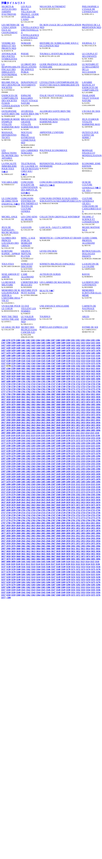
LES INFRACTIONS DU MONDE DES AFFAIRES (10, 154)
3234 (88, 577)
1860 (18, 402)
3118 (8, 564)
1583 (33, 366)
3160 (18, 569)
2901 (23, 536)
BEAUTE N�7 (47, 290)
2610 (68, 497)
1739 (13, 386)
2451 (73, 476)
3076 (98, 556)
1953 (83, 412)
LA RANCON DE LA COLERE (90, 265)
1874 (88, 402)
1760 (18, 389)
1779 (13, 391)
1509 (63, 355)
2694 (88, 507)
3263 (33, 582)
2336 (98, 461)
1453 (83, 348)
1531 (73, 358)
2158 (8, 440)
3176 (98, 569)
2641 (23, 502)
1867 (53, 402)
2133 (83, 435)
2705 (43, 510)
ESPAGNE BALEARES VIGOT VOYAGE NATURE (29, 99)
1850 (68, 399)
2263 (33, 453)
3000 (18, 548)
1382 (28, 340)
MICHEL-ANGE (9, 217)
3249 (63, 579)
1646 (48, 373)
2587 (53, 494)
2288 (58, 456)
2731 (73, 512)
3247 (53, 579)
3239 (13, 579)
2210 (68, 445)
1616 (98, 368)
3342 (28, 592)
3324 (38, 590)
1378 (8, 340)
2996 (98, 546)
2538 (8, 489)
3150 (68, 566)
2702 (28, 510)
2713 (83, 510)
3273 (83, 582)
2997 (3, 548)
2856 (98, 528)
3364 (38, 595)
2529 (63, 487)
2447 (53, 476)
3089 (63, 559)
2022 (28, 422)
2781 (23, 520)
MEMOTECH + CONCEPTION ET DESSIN (60, 238)
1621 (23, 371)
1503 (33, 355)
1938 (8, 412)
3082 (28, 559)
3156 (98, 566)
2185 (43, 443)
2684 (38, 507)
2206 (48, 445)
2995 (93, 546)
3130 (68, 564)
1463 (33, 350)
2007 (53, 420)
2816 (98, 523)
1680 (18, 379)
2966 (48, 543)
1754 (88, 386)
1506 (48, 355)
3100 (18, 561)
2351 (73, 463)
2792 (78, 520)
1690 (68, 379)
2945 (43, 541)
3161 (23, 569)
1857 (3, 402)
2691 (73, 507)
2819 (13, 525)
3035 (93, 551)
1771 (73, 389)
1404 (38, 342)
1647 (53, 373)
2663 (33, 505)
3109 (63, 561)
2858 (8, 530)
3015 (93, 548)
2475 (93, 479)
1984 (38, 417)
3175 (93, 569)
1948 (58, 412)
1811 (73, 394)
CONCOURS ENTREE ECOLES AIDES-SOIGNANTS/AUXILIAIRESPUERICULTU (61, 199)
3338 (8, 592)
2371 (73, 466)
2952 (78, 541)
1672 (78, 376)
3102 (28, 561)
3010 (68, 548)
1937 (3, 412)
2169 (63, 440)
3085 (43, 559)
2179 (13, 443)
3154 (88, 566)
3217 (3, 577)
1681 (23, 379)
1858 (8, 402)
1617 (3, 371)
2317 (3, 461)
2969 (63, 543)
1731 (73, 384)
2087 (53, 430)
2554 (88, 489)
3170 (68, 569)
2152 (78, 438)
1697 (3, 381)
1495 (93, 353)
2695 (93, 507)
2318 (8, 461)
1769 (63, 389)
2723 (33, 512)
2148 (58, 438)
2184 (38, 443)
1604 (38, 368)
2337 (3, 463)
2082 (28, 430)
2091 (73, 430)
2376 (98, 466)
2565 (43, 492)
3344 (38, 592)
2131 (73, 435)
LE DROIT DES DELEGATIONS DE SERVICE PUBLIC (28, 68)
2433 (83, 474)
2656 (98, 502)
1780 (18, 391)
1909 (63, 407)
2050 (68, 425)
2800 (18, 523)
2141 (23, 438)
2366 (48, 466)
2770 (68, 518)
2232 (78, 448)
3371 (73, 595)
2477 (3, 481)
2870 (68, 530)
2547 (53, 489)
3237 (3, 579)
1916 (98, 407)
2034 (88, 422)
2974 (88, 543)
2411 (73, 471)
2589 (63, 494)
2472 (78, 479)
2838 (8, 528)
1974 (88, 415)
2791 (73, 520)
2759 (13, 518)
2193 (83, 443)
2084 (38, 430)
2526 (48, 487)
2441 (23, 476)
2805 (43, 523)
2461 (23, 479)
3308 (58, 587)
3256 (98, 579)
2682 (28, 507)
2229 (63, 448)
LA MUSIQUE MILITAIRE (8, 283)
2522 (28, 487)
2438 (8, 476)
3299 (13, 587)
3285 (43, 584)
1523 (33, 358)
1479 (13, 353)
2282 (28, 456)
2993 (83, 546)
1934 (88, 409)
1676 (98, 376)
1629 (63, 371)
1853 (83, 399)
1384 (38, 340)
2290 (68, 456)
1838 (8, 399)
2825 (43, 525)
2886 (48, 533)
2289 (63, 456)
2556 (98, 489)
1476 (98, 350)
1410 (68, 342)
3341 (23, 592)
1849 (63, 399)
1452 (78, 348)
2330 (68, 461)
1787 (53, 391)
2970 (68, 543)
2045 (43, 425)
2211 (73, 445)
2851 (73, 528)
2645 (43, 502)
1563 (33, 363)
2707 (53, 510)
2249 (63, 451)
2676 (98, 505)
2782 (28, 520)
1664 (38, 376)
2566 (48, 492)
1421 (23, 345)
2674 (88, 505)
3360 (18, 595)
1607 (53, 368)
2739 (13, 515)
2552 (78, 489)
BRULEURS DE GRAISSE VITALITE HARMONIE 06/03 (30, 123)
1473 (83, 350)
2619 (13, 499)
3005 (43, 548)
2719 (13, 512)
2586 (48, 494)
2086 (48, 430)
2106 (48, 433)
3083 (33, 559)
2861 (23, 530)
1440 (18, 348)
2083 (33, 430)
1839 (13, 399)
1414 (88, 342)
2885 (43, 533)
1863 (33, 402)
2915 (93, 536)
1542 (28, 361)
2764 (38, 518)
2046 (48, 425)
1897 (3, 407)
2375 (93, 466)
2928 (58, 538)
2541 (23, 489)
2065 (43, 427)
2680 (18, 507)
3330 (68, 590)
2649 (63, 502)
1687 (53, 379)
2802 (28, 523)
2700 (18, 510)
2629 (63, 499)
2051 (73, 425)
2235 (93, 448)
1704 (38, 381)
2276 (98, 453)
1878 (8, 404)
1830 (68, 397)
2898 (8, 536)
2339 (13, 463)
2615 (93, 497)
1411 (73, 342)
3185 (43, 572)
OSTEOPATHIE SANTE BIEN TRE (11, 112)
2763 (33, 518)
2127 (53, 435)
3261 (23, 582)
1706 (48, 381)
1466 (48, 350)
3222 (28, 577)
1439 (13, 348)
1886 (48, 404)
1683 (33, 379)
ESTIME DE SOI (90, 327)
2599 (13, 497)
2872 (78, 530)
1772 (78, 389)
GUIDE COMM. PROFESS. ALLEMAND (89, 240)
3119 (13, 564)
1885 (43, 404)
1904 (38, 407)
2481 (23, 481)
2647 (53, 502)
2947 (53, 541)
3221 (23, 577)
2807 (53, 523)
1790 (68, 391)
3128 (58, 564)
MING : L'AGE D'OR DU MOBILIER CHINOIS (28, 242)
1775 (93, 389)
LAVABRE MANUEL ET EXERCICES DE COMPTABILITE (90, 86)
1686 (48, 379)
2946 (48, 541)
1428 (58, 345)
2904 (38, 536)
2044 (38, 425)
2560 (18, 492)
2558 (8, 492)
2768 (58, 518)
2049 (63, 425)
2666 (48, 505)
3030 (68, 551)
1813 (83, 394)
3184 (38, 572)
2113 (82, 433)
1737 (3, 386)
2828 (58, 525)
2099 (13, 433)
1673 (83, 376)
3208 (58, 574)
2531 (73, 487)
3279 (13, 584)
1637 (3, 373)
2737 (3, 515)
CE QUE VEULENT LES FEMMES (28, 308)
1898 (8, 407)
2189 (63, 443)
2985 (43, 546)
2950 (68, 541)
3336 (98, 590)
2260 (18, 453)
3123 (33, 564)
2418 (8, 474)
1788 (58, 391)
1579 (13, 366)
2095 (93, 430)
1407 (53, 342)
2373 (83, 466)
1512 (78, 355)
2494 (88, 481)
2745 (43, 515)
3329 (63, 590)
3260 (18, 582)
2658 (8, 505)
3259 (13, 582)
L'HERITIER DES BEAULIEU (29, 283)
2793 (83, 520)
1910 (68, 407)
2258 (8, 453)
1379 (13, 340)
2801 (23, 523)
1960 (18, 415)
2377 (3, 469)
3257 (3, 582)
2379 (13, 469)
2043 (33, 425)
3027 (53, 551)
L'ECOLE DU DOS (91, 111)
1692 (78, 379)
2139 (13, 438)
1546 (48, 361)
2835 (93, 525)
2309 (63, 458)
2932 (78, 538)
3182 (28, 572)
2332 (78, 461)
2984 (38, 546)
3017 (3, 551)
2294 (88, 456)
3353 (83, 592)
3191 (73, 572)
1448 (58, 348)
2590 (68, 494)
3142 (28, 566)
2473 (83, 479)
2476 (98, 479)
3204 (38, 574)
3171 (73, 569)
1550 (68, 361)
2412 (78, 471)
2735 (93, 512)
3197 (3, 574)
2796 (98, 520)
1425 (43, 345)
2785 (43, 520)
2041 (23, 425)
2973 (83, 543)
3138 (8, 566)
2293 (83, 456)
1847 (53, 399)
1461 (23, 350)
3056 (98, 554)
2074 (88, 427)
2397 (3, 471)
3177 (3, 572)
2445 (43, 476)
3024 (38, 551)
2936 (98, 538)
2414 (88, 471)
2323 (33, 461)
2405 (43, 471)
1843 (33, 399)
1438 (8, 348)
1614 (88, 368)
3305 (43, 587)
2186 (48, 443)
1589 (63, 366)
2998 (8, 548)
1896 (98, 404)
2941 (23, 541)
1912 (78, 407)
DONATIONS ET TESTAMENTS (29, 83)
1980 (18, 417)
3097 (3, 561)
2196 (98, 443)
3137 (3, 566)
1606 (48, 368)
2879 (13, 533)
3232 (78, 577)
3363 (33, 595)
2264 (38, 453)
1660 (18, 376)
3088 (58, 559)
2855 (93, 528)
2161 (23, 440)
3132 (78, 564)
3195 (93, 572)
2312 (78, 458)
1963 (33, 415)
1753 (83, 386)
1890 (68, 404)
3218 (8, 577)
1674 (88, 376)
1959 (13, 415)
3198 (8, 574)
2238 (8, 451)
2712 (78, 510)
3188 (58, 572)
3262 (28, 582)
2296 (98, 456)
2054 (88, 425)
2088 (58, 430)
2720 (18, 512)
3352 (78, 592)
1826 (48, 397)
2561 (23, 492)
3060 (18, 556)
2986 (48, 546)
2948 (58, 541)
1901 (23, 407)
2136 (97, 435)
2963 (33, 543)
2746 (48, 515)
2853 (83, 528)
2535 (93, 487)
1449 (63, 348)
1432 (78, 345)
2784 (38, 520)
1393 (83, 340)
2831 (73, 525)
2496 (98, 481)
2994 (88, 546)
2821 (23, 525)
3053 (83, 554)
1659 (13, 376)
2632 (78, 499)
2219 (13, 448)
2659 (13, 505)
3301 (23, 587)
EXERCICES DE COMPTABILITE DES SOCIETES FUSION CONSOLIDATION (11, 100)
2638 (8, 502)
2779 (13, 520)
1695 (93, 379)
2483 (33, 481)
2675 (93, 505)
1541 (23, 361)
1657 (3, 376)
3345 (43, 592)
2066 (48, 427)
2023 (33, 422)
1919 (13, 409)
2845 (43, 528)
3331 (73, 590)
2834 (88, 525)
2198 (8, 445)
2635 (93, 499)
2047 (53, 425)
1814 (88, 394)
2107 (53, 433)
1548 (58, 361)
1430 (68, 345)
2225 (43, 448)
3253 (83, 579)
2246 (48, 451)
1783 (33, 391)
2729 (63, 512)
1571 (73, 363)
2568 (58, 492)
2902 (28, 536)
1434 (88, 345)
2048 (58, 425)
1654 (88, 373)
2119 (13, 435)
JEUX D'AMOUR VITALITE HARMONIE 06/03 (91, 122)
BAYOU (86, 274)
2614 (88, 497)
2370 (68, 466)
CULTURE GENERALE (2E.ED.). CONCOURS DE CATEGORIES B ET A (91, 204)
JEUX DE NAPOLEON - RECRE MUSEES (10, 230)
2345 (43, 463)
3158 (8, 569)
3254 (88, 579)
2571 (73, 492)
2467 (53, 479)
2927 (53, 538)
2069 (63, 427)
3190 (68, 572)
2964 (38, 543)
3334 (88, 590)
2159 (13, 440)
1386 (48, 340)
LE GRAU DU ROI (11, 327)
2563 (33, 492)
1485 (43, 353)
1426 (48, 345)
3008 (58, 548)
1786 (48, 391)
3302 (28, 587)
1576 (98, 363)
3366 (48, 595)
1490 (68, 353)
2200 (18, 445)
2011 (73, 420)
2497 (3, 484)
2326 (48, 461)
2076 (98, 427)
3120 (18, 564)
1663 (33, 376)
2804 (38, 523)
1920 (18, 409)
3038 (8, 554)
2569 (63, 492)
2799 (13, 523)
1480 (18, 353)
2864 (38, 530)
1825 (43, 397)
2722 (28, 512)
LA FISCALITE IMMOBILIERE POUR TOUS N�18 (9, 167)
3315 (93, 587)
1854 (88, 399)
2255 (93, 451)
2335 (93, 461)
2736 (98, 512)
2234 (88, 448)
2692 (78, 507)
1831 (73, 397)
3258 (8, 582)
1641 (23, 373)
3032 (78, 551)
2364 (38, 466)
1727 (53, 384)
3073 (83, 556)
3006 (48, 548)
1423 (33, 345)
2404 (38, 471)
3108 (58, 561)
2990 (68, 546)
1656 (98, 373)
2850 (68, 528)
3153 (83, 566)
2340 (18, 463)
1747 (53, 386)
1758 (8, 389)
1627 (53, 371)
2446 (48, 476)
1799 (13, 394)
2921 (23, 538)
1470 (68, 350)
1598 (8, 368)
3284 (38, 584)
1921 (23, 409)
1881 (23, 404)
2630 (68, 499)
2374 (88, 466)
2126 (48, 435)
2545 (43, 489)
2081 (23, 430)
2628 (58, 499)
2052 (78, 425)
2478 (8, 481)
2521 (23, 487)
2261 (23, 453)
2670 (68, 505)
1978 (8, 417)
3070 (68, 556)
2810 (68, 523)
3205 (43, 574)
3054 (88, 554)
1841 (23, 399)
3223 (33, 577)
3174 (88, 569)
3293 (83, 584)
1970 (68, 415)
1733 (83, 384)
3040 (18, 554)
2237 (3, 451)
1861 (23, 402)
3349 (63, 592)
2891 (73, 533)
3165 (43, 569)
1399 (13, 342)
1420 (18, 345)
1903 (33, 407)
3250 (68, 579)
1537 (3, 361)
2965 (43, 543)
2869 (63, 530)
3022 (28, 551)
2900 (18, 536)
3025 (43, 551)
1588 (58, 366)
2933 (83, 538)
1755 (93, 386)
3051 (73, 554)
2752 (78, 515)
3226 (48, 577)
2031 (73, 422)
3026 (48, 551)
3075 (93, 556)
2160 (18, 440)
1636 (98, 371)
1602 (28, 368)
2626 (48, 499)
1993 (83, 417)
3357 (3, 595)
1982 (28, 417)
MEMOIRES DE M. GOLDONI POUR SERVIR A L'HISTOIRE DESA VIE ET (11, 295)
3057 (3, 556)
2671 (73, 505)
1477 (3, 353)
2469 (63, 479)
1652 (78, 373)
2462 (28, 479)
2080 (18, 430)
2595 (93, 494)
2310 (68, 458)
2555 (93, 489)
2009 (63, 420)
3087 (53, 559)
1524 (38, 358)
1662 (28, 376)
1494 (88, 353)
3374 (88, 595)
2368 (58, 466)
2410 (68, 471)
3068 (58, 556)
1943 (33, 412)
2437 (3, 476)
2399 (13, 471)
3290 (68, 584)
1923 (33, 409)
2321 (23, 461)
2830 (68, 525)
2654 (88, 502)
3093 (83, 559)
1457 (3, 350)
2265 (43, 453)
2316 (98, 458)
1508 (58, 355)
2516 (98, 484)
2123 (33, 435)
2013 (83, 420)
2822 (28, 525)
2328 (58, 461)
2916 (98, 536)
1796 (98, 391)
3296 (98, 584)
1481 (23, 353)
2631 (73, 499)
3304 (38, 587)
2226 (48, 448)
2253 (83, 451)
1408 (58, 342)
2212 (78, 445)
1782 (28, 391)
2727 (53, 512)
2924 (38, 538)
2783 (33, 520)
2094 (88, 430)
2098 (8, 433)
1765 (43, 389)
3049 (63, 554)
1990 (68, 417)
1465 (43, 350)
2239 (13, 451)
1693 (83, 379)
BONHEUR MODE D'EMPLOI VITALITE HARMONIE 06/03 (11, 123)
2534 (88, 487)
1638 (8, 373)
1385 (43, 340)
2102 (28, 433)
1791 (73, 391)
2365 (43, 466)
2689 (63, 507)
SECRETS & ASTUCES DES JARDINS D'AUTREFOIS (9, 10)
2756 (98, 515)
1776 (98, 389)
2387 (53, 469)
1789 (63, 391)
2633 (83, 499)
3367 (53, 595)
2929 (63, 538)
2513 (83, 484)
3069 (63, 556)
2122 (28, 435)
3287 (53, 584)
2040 (18, 425)
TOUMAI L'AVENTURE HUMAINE (57, 53)
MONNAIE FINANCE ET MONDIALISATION (92, 153)
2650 (68, 502)
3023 (33, 551)
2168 (58, 440)
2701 (23, 510)
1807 (53, 394)
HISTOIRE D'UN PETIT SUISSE (29, 291)
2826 (48, 525)
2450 (68, 476)
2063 (33, 427)
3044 (38, 554)
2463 (33, 479)
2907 (53, 536)
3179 (13, 572)
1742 (28, 386)
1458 (8, 350)
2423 (33, 474)
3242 (28, 579)
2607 (53, 497)
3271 (73, 582)
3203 (33, 574)
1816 (98, 394)
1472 (78, 350)
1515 (93, 355)
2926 (48, 538)
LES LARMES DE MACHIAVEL (55, 282)
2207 (53, 445)
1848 (58, 399)
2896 (98, 533)
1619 (13, 371)
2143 (33, 438)
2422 (28, 474)
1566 (48, 363)
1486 (48, 353)
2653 (83, 502)
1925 (43, 409)
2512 (78, 484)
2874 (88, 530)
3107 (53, 561)
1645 (43, 373)
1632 (78, 371)
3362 (28, 595)
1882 (28, 404)
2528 (58, 487)
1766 (48, 389)
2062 (28, 427)
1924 (38, 409)
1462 (28, 350)
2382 (28, 469)
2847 (53, 528)
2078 (8, 430)
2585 (43, 494)
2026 (48, 422)
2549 (63, 489)
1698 (8, 381)
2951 (73, 541)
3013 (83, 548)
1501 (23, 355)
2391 (73, 469)
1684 (38, 379)
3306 (48, 587)
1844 (38, 399)
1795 (93, 391)
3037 (3, 554)
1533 (83, 358)
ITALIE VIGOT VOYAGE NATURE (57, 95)
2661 (23, 505)
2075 (93, 427)
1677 (3, 379)
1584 (38, 366)
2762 (28, 518)
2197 (3, 445)
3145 (43, 566)
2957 (3, 543)
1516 (98, 355)
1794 (88, 391)
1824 (38, 397)
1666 (48, 376)
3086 (48, 559)
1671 (73, 376)
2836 (98, 525)
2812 (78, 523)
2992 (78, 546)
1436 (98, 345)
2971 (73, 543)
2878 (8, 533)
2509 (63, 484)
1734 (88, 384)
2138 (8, 438)
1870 (68, 402)
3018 (8, 551)
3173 (83, 569)
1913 (83, 407)
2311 (73, 458)
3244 (38, 579)
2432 (78, 474)
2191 (73, 443)
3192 (78, 572)
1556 (98, 361)
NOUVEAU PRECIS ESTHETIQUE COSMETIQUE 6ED (28, 137)
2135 (92, 435)
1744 (38, 386)
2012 (78, 420)
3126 (48, 564)
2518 (8, 487)
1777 (3, 391)
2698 (8, 510)
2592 (78, 494)
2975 (93, 543)
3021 (23, 551)
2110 (68, 433)
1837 (3, 399)
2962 (28, 543)
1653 (83, 373)
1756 (98, 386)
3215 (93, 574)
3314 (88, 587)
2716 (98, 510)
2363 (33, 466)
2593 (83, 494)
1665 (43, 376)
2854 (88, 528)
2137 (3, 438)
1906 (48, 407)
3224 (38, 577)
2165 (43, 440)
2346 (48, 463)
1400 (18, 342)
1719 (13, 384)
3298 (8, 587)
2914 (88, 536)
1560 (18, 363)
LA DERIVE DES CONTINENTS (90, 283)
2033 (83, 422)
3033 (83, 551)
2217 (3, 448)
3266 (48, 582)
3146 (48, 566)
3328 (58, 590)
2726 (48, 512)
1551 (73, 361)
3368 (58, 595)
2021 (23, 422)
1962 (28, 415)
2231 (73, 448)
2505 (43, 484)
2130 (68, 435)
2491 (73, 481)
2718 (8, 512)
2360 (18, 466)
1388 (58, 340)
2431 (73, 474)
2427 (53, 474)
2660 (18, 505)
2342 (28, 463)
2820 (18, 525)
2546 (48, 489)
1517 (3, 358)
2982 (28, 546)
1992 (78, 417)
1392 (78, 340)
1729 (63, 384)
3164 (38, 569)
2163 (33, 440)
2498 (8, 484)
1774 (88, 389)
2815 (93, 523)
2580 (18, 494)
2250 (68, 451)
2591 (73, 494)
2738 (8, 515)
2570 (68, 492)
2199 (13, 445)
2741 (23, 515)
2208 (58, 445)
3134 (88, 564)
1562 (28, 363)
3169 (63, 569)
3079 (13, 559)
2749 (63, 515)
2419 (13, 474)
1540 (18, 361)
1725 (43, 384)
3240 (18, 579)
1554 (88, 361)
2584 (38, 494)
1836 (98, 397)
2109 (63, 433)
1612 (78, 368)
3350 (68, 592)
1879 (13, 404)
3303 (33, 587)
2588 (58, 494)
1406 (48, 342)
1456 (98, 348)
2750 (68, 515)
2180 (18, 443)
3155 (93, 566)
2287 (53, 456)
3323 (33, 590)
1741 (23, 386)
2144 (38, 438)
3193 (83, 572)
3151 (73, 566)
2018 (8, 422)
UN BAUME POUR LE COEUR (11, 307)
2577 (3, 494)
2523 (33, 487)
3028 (58, 551)
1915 (93, 407)
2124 (38, 435)
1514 (88, 355)
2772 (78, 518)
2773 (83, 518)
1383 (33, 340)
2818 (8, 525)
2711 (73, 510)
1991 (73, 417)
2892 (78, 533)
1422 (28, 345)
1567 (53, 363)
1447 (53, 348)
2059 (13, 427)
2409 (63, 471)
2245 (43, 451)
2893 (83, 533)
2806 (48, 523)
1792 (78, 391)
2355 (93, 463)
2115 (92, 433)
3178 (8, 572)
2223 (33, 448)
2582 (28, 494)
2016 (98, 420)
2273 (83, 453)
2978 (8, 546)
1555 (93, 361)
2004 (38, 420)
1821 (23, 397)
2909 (63, 536)
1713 (83, 381)
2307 (53, 458)
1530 (68, 358)
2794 (88, 520)
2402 (28, 471)
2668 (58, 505)
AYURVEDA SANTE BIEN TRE (30, 112)
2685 (43, 507)
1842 (28, 399)
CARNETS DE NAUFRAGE (89, 307)
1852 (78, 399)
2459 (13, 479)
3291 (73, 584)
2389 (63, 469)
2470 (68, 479)
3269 (63, 582)
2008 (58, 420)
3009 (63, 548)
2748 (58, 515)
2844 (38, 528)
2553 (83, 489)
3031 (73, 551)
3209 (63, 574)
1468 (58, 350)
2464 (38, 479)
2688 (58, 507)
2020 (18, 422)
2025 (43, 422)
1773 (83, 389)
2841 (23, 528)
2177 (3, 443)
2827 (53, 525)
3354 (88, 592)
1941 (23, 412)
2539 (13, 489)
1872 (78, 402)
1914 (88, 407)
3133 (83, 564)
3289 (63, 584)
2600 (18, 497)
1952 (78, 412)
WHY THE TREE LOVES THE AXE (10, 317)
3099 (13, 561)
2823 (33, 525)
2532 (78, 487)
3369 (63, 595)
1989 (63, 417)
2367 (53, 466)
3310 (68, 587)
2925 (43, 538)
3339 (13, 592)
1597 (3, 368)
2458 (8, 479)
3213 (83, 574)
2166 (48, 440)
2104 (38, 433)
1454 (88, 348)
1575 (93, 363)
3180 (18, 572)
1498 (8, 355)
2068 (58, 427)
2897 (3, 536)
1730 (68, 384)
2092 (78, 430)
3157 (3, 569)
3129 (63, 564)
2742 (28, 515)
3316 (98, 587)
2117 (3, 435)
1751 (73, 386)
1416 (98, 342)
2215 (93, 445)
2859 (13, 530)
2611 (73, 497)
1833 (83, 397)
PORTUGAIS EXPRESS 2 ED (54, 327)
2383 (33, 469)
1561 (23, 363)
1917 (3, 409)
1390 (68, 340)
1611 (73, 368)
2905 (43, 536)
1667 (53, 376)
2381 (23, 469)
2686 (48, 507)
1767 (53, 389)
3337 (3, 592)
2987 (53, 546)
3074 (88, 556)
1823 (33, 397)
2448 (58, 476)
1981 (23, 417)
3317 (3, 590)
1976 (98, 415)
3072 (78, 556)
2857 (3, 530)
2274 (88, 453)
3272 (78, 582)
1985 (43, 417)
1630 (68, 371)
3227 (53, 577)
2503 (33, 484)
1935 (93, 409)
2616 (98, 497)
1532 (78, 358)
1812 (78, 394)
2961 (23, 543)
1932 (78, 409)
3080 (18, 559)
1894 (88, 404)
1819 (13, 397)
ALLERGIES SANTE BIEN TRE (55, 111)
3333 (83, 590)
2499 (13, 484)
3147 (53, 566)
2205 (43, 445)
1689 (63, 379)
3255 (93, 579)
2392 (78, 469)
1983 (33, 417)
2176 (98, 440)
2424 (38, 474)
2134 (88, 435)
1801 (23, 394)
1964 (38, 415)
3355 (93, 592)
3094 (88, 559)
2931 (73, 538)
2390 (68, 469)
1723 (33, 384)
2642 (28, 502)
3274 (88, 582)
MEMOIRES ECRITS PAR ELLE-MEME (91, 293)
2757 (3, 518)
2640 (18, 502)
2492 (78, 481)
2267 (53, 453)
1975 (93, 415)
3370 (68, 595)
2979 (13, 546)
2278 (8, 456)
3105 (43, 561)
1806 (48, 394)
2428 (58, 474)
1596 (98, 366)
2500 (18, 484)
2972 (78, 543)
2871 (73, 530)
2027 (53, 422)
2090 (68, 430)
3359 (13, 595)
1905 (43, 407)
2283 (33, 456)
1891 (73, 404)
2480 (18, 481)
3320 (18, 590)
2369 (63, 466)
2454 (88, 476)
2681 (23, 507)
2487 (53, 481)
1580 (18, 366)
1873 (83, 402)
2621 (23, 499)
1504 (38, 355)
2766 (48, 518)
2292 (78, 456)
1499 (13, 355)
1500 (18, 355)
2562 (28, 492)
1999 (13, 420)
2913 (83, 536)
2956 (98, 541)
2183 (33, 443)
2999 (13, 548)
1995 (93, 417)
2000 (18, 420)
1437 (3, 348)
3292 (78, 584)
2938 (8, 541)
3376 (98, 595)
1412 (78, 342)
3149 (63, 566)
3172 (78, 569)
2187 (53, 443)
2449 (63, 476)
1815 (93, 394)
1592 (78, 366)
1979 (13, 417)
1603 (33, 368)
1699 (13, 381)
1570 (68, 363)
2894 (88, 533)
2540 (18, 489)
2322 (28, 461)
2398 (8, 471)
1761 (23, 389)
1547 (53, 361)
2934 (88, 538)
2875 (93, 530)
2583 (33, 494)
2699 (13, 510)
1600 (18, 368)
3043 (33, 554)
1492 (78, 353)
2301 (23, 458)
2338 (8, 463)
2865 (43, 530)
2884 (38, 533)
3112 (78, 561)
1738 (8, 386)
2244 (38, 451)
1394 (88, 340)
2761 (23, 518)
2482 (28, 481)
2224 (38, 448)
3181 (23, 572)
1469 (63, 350)
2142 (28, 438)
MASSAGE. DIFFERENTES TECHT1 (9, 135)
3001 (23, 548)
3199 (13, 574)
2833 (83, 525)
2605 (43, 497)
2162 (28, 440)
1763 (33, 389)
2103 (33, 433)
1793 (83, 391)
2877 (3, 533)
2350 (68, 463)
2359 (13, 466)
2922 (28, 538)
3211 (73, 574)
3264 (38, 582)
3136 (97, 564)
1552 (78, 361)
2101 (23, 433)
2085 (43, 430)
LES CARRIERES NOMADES (29, 151)
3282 (28, 584)
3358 (8, 595)
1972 (78, 415)
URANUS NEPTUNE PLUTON (26, 253)
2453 (83, 476)
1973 (83, 415)
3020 (18, 551)
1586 (48, 366)
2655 (93, 502)
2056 (98, 425)
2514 (88, 484)
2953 (83, 541)
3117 (3, 564)
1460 (18, 350)
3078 (8, 559)
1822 (28, 397)
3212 (78, 574)
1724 (38, 384)
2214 (88, 445)
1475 (93, 350)
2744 (38, 515)
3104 (38, 561)
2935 (93, 538)
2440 (18, 476)
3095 (93, 559)
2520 (18, 487)
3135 (92, 564)
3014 (88, 548)
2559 (13, 492)
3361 (23, 595)
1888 (58, 404)
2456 (98, 476)
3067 (53, 556)
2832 (78, 525)
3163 (33, 569)
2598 (8, 497)
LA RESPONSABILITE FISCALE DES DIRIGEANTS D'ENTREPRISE (11, 69)
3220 (18, 577)
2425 (43, 474)
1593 (83, 366)
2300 (18, 458)
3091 (73, 559)
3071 (73, 556)
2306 (48, 458)
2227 (53, 448)
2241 (23, 451)
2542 (28, 489)
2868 (58, 530)
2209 (63, 445)
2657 (3, 505)
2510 (68, 484)
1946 (48, 412)
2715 (93, 510)
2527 (53, 487)
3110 (68, 561)
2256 (98, 451)
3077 (3, 559)
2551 (73, 489)
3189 (63, 572)
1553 (83, 361)
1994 (88, 417)
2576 (98, 492)
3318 (8, 590)
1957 (3, 415)
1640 (18, 373)
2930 (68, 538)
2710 (68, 510)
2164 (38, 440)
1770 (68, 389)
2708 (58, 510)
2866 (48, 530)
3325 (43, 590)
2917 (3, 538)
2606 (48, 497)
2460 (18, 479)
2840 (18, 528)
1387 (53, 340)
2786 (48, 520)
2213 (83, 445)
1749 (63, 386)
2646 (48, 502)
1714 (88, 381)
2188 (58, 443)
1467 (53, 350)
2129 (63, 435)
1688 (58, 379)
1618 (8, 371)
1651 (73, 373)
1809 (63, 394)
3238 (8, 579)
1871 (73, 402)
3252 (78, 579)
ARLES (85, 316)
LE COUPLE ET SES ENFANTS (89, 54)
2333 (83, 461)
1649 (63, 373)
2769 (63, 518)
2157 (3, 440)
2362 (28, 466)
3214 (88, 574)
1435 (93, 345)
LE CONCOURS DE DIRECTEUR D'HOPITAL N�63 (11, 201)
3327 (53, 590)
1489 (63, 353)
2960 (18, 543)
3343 (33, 592)
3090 (68, 559)
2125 (43, 435)
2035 (93, 422)
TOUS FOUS (8, 264)
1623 (33, 371)
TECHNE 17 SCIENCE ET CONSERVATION (90, 219)
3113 (82, 561)
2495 (93, 481)
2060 (18, 427)
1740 (18, 386)
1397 (3, 342)
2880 (18, 533)
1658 (8, 376)
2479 (13, 481)
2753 (83, 515)
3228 (58, 577)
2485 (43, 481)
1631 (73, 371)
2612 (78, 497)
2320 (18, 461)
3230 (68, 577)
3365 (43, 595)
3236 (98, 577)
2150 (68, 438)
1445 (43, 348)
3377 (3, 597)
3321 (23, 590)
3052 (78, 554)
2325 (43, 461)
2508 (58, 484)
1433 (83, 345)
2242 (28, 451)
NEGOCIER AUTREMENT (53, 6)
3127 (53, 564)
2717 (3, 512)
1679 (13, 379)
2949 (63, 541)
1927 (53, 409)
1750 (68, 386)
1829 (63, 397)
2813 (83, 523)
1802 (28, 394)
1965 (43, 415)
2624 (38, 499)
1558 (8, 363)
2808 (58, 523)
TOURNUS (45, 316)
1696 (98, 379)
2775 (93, 518)
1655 (93, 373)
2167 (53, 440)
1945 (43, 412)
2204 (38, 445)
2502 (28, 484)
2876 (98, 530)
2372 (78, 466)
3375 (93, 595)
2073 (83, 427)
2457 (3, 479)
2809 (63, 523)
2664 (38, 505)
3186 (48, 572)
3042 (28, 554)
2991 (73, 546)
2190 (68, 443)
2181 (23, 443)
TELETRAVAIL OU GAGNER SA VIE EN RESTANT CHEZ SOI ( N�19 (30, 168)
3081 (23, 559)
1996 (98, 417)
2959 (13, 543)
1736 (98, 384)
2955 (93, 541)
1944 (38, 412)
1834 (88, 397)
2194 (88, 443)
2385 (43, 469)
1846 (48, 399)
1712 (78, 381)
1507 (53, 355)
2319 (13, 461)
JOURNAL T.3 (89, 43)
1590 (68, 366)
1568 (58, 363)
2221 (23, 448)
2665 (43, 505)
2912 (78, 536)
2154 (88, 438)
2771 (73, 518)
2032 (78, 422)
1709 (63, 381)
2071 (73, 427)
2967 (53, 543)
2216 (98, 445)
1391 (73, 340)
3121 (23, 564)
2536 (98, 487)
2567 (53, 492)
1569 (63, 363)
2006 (48, 420)
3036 (98, 551)
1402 (28, 342)
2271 (73, 453)
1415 (93, 342)
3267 (53, 582)
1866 (48, 402)
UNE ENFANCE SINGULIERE (54, 306)
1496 (98, 353)
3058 (8, 556)
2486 (48, 481)
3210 (68, 574)
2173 (83, 440)
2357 (3, 466)
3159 (13, 569)
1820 (18, 397)
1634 (88, 371)
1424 (38, 345)
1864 (38, 402)
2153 (83, 438)
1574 (88, 363)
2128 (58, 435)
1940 (18, 412)
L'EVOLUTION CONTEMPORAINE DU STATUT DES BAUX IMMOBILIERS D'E (59, 83)
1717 (3, 384)
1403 (33, 342)
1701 (23, 381)
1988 (58, 417)
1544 (38, 361)
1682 (28, 379)
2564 (38, 492)
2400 (18, 471)
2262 (28, 453)
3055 (93, 554)
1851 (73, 399)
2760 (18, 518)
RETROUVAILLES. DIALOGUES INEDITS (91, 253)
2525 (43, 487)
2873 (83, 530)
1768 (58, 389)
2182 (28, 443)
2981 (23, 546)
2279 (13, 456)
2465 (43, 479)
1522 (28, 358)
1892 (78, 404)
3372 (78, 595)
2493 (83, 481)
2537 (3, 489)
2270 (68, 453)
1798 (8, 394)
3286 (48, 584)
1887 (53, 404)
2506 (48, 484)
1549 (63, 361)
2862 (28, 530)
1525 (43, 358)
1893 (83, 404)
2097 (3, 433)
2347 (53, 463)
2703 (33, 510)
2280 (18, 456)
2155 (93, 438)
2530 (68, 487)
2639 (13, 502)
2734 (88, 512)
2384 (38, 469)
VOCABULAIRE (10, 182)
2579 (13, 494)
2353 (83, 463)
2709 (63, 510)
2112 (78, 433)
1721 (23, 384)
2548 (58, 489)
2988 (58, 546)
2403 (33, 471)
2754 (88, 515)
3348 (58, 592)
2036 (98, 422)
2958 (8, 543)
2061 (23, 427)
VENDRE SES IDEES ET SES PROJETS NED (9, 45)
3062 (28, 556)
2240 (18, 451)
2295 (93, 456)
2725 (43, 512)
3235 (93, 577)
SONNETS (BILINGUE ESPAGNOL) (57, 264)
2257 (3, 453)
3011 (73, 548)
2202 (28, 445)
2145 (43, 438)
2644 (38, 502)
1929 (63, 409)
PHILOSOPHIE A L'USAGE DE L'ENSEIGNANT (90, 9)
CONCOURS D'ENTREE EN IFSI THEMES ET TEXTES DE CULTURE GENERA (29, 204)
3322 (28, 590)
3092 (78, 559)
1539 (13, 361)
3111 (73, 561)
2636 (98, 499)
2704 (38, 510)
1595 (93, 366)
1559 (13, 363)
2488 (58, 481)
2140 (18, 438)
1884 (38, 404)
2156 (98, 438)
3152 (78, 566)
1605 (43, 368)
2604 (38, 497)
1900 (18, 407)
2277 (3, 456)
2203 (33, 445)
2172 (78, 440)
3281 (23, 584)
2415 (93, 471)
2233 (83, 448)
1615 (93, 368)
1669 (63, 376)
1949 (63, 412)
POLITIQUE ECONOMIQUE (53, 150)
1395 (92, 340)
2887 (53, 533)
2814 (88, 523)
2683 (33, 507)
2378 (8, 469)
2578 (8, 494)
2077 (3, 430)
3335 (93, 590)
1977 (3, 417)
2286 (48, 456)
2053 (83, 425)
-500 (3, 340)
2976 (98, 543)
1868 (58, 402)
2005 (43, 420)
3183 (33, 572)
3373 (83, 595)
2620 (18, 499)
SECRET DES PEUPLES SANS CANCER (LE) (29, 329)
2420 (18, 474)
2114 (87, 433)
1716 (98, 381)
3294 (88, 584)
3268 (58, 582)
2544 (38, 489)
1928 (58, 409)
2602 (28, 497)
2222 (28, 448)
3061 (23, 556)
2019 (13, 422)
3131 (73, 564)
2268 (58, 453)
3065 (43, 556)
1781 (23, 391)
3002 (28, 548)
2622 (28, 499)
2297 (3, 458)
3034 (88, 551)
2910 (68, 536)
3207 (53, 574)
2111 (73, 433)
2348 (58, 463)
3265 (43, 582)
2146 (48, 438)
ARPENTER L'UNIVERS (52, 132)
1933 (83, 409)
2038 (8, 425)
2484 (38, 481)
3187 (53, 572)
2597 (3, 497)
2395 (93, 469)
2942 (28, 541)
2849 (63, 528)
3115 (92, 561)
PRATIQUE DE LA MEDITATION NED (91, 26)
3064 (38, 556)
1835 (93, 397)
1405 (43, 342)
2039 (13, 425)
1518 (8, 358)
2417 (3, 474)
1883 (33, 404)
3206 (48, 574)
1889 (63, 404)
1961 (23, 415)
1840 (18, 399)
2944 (38, 541)
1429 (63, 345)
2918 (8, 538)
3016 (98, 548)
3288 (58, 584)
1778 (8, 391)
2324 (38, 461)
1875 (93, 402)
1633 (83, 371)
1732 (78, 384)
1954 (88, 412)
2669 (63, 505)
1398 (8, 342)
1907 (53, 407)
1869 (63, 402)
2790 (68, 520)
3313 (83, 587)
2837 (3, 528)
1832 (78, 397)
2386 (48, 469)
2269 (63, 453)
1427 (53, 345)
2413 (83, 471)
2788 (58, 520)
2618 (8, 499)
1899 (13, 407)
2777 (3, 520)
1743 (33, 386)
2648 (58, 502)
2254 (88, 451)
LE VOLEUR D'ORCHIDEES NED (28, 319)
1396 (97, 340)
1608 (58, 368)
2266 (48, 453)
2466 (48, 479)
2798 (8, 523)
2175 (93, 440)
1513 (83, 355)
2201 (23, 445)
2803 (33, 523)
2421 (23, 474)
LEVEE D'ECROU (48, 251)
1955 (93, 412)
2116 (97, 433)
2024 (38, 422)
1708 (58, 381)
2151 (73, 438)
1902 (28, 407)
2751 (73, 515)
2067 (53, 427)
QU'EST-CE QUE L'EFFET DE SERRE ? (90, 135)
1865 (43, 402)
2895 (93, 533)
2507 (53, 484)
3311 (73, 587)
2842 (28, 528)
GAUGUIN (26, 227)
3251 (73, 579)
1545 (43, 361)
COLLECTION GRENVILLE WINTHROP (60, 217)
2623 (33, 499)
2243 (33, 451)
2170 (68, 440)
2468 (58, 479)
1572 (78, 363)
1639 (13, 373)
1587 (53, 366)
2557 (3, 492)
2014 (88, 420)
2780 (18, 520)
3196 (98, 572)
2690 (68, 507)
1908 (58, 407)
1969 (63, 415)
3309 (63, 587)
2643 (33, 502)
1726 (48, 384)
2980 (18, 546)
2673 (83, 505)
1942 (28, 412)
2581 (23, 494)
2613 (83, 497)
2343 (33, 463)
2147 (53, 438)
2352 (78, 463)
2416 (98, 471)
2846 (48, 528)
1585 (43, 366)
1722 (28, 384)
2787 (53, 520)
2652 (78, 502)
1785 (43, 391)
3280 (18, 584)
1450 (68, 348)
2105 (43, 433)
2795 (93, 520)
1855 (93, 399)
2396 (98, 469)
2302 (28, 458)
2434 (88, 474)
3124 (38, 564)
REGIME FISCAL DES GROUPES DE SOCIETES (11, 85)
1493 (83, 353)
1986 (48, 417)
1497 (3, 355)
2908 (58, 536)
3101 (23, 561)
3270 (68, 582)
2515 (93, 484)
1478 (8, 353)
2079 (13, 430)
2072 (78, 427)
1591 (73, 366)
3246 (48, 579)
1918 (8, 409)
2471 (73, 479)
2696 (98, 507)
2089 (63, 430)
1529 (63, 358)
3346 (48, 592)
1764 (38, 389)
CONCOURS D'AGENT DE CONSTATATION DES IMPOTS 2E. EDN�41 (29, 187)
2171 (73, 440)
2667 (53, 505)
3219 (13, 577)
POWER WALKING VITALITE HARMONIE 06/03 (54, 120)
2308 (58, 458)
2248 (58, 451)
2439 (13, 476)
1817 (3, 397)
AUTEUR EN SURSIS (50, 274)
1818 (8, 397)
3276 (98, 582)
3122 (28, 564)
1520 (18, 358)
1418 (8, 345)
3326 (48, 590)
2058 (8, 427)
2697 (3, 510)
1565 (43, 363)
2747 (53, 515)
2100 (18, 433)
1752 (78, 386)
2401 (23, 471)
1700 (18, 381)
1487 (53, 353)
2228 (58, 448)
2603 (33, 497)
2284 (38, 456)
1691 (73, 379)
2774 (88, 518)
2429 (63, 474)
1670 (68, 376)
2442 (28, 476)
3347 (53, 592)
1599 (13, 368)
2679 (13, 507)
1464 (38, 350)
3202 (28, 574)
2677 (3, 507)
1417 (3, 345)
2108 (58, 433)
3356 (98, 592)
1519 (13, 358)
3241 (23, 579)
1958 (8, 415)
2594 (88, 494)
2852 (78, 528)
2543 (33, 489)
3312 (78, 587)
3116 (97, 561)
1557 (3, 363)
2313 (83, 458)
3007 (53, 548)
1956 (98, 412)
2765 (43, 518)
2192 (78, 443)
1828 (58, 397)
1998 (8, 420)
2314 (88, 458)
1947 (53, 412)
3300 (18, 587)
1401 (23, 342)
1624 (38, 371)
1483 (33, 353)
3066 (48, 556)
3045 (43, 554)
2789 (63, 520)
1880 (18, 404)
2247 (53, 451)
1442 (28, 348)
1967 (53, 415)
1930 (68, 409)
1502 (28, 355)
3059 (13, 556)
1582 (28, 366)
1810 (68, 394)
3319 (13, 590)
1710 (68, 381)
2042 (28, 425)
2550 (68, 489)
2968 (58, 543)
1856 (98, 399)
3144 (38, 566)
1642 (28, 373)
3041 (23, 554)
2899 (13, 536)
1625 (43, 371)
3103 (33, 561)
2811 (73, 523)
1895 (93, 404)
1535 (93, 358)
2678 (8, 507)
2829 (63, 525)
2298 (8, 458)
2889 (63, 533)
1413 (83, 342)
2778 (8, 520)
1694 (88, 379)
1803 (33, 394)
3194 (88, 572)
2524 (38, 487)
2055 (93, 425)
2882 (28, 533)
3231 (73, 577)
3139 (13, 566)
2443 (33, 476)
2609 (63, 497)
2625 (43, 499)
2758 (8, 518)
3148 (58, 566)
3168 (58, 569)
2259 (13, 453)
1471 (73, 350)
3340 (18, 592)
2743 (33, 515)
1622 (28, 371)
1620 (18, 371)
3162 (28, 569)
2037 (3, 425)
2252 (78, 451)
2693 (83, 507)
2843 (33, 528)
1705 (43, 381)
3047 (53, 554)
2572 (78, 492)
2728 (58, 512)
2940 (18, 541)
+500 (8, 597)
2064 (38, 427)
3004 (38, 548)
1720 (18, 384)
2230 (68, 448)
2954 (88, 541)
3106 (48, 561)
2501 (23, 484)
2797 (3, 523)
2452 (78, 476)
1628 (58, 371)
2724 (38, 512)
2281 (23, 456)
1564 (38, 363)
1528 (58, 358)
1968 (58, 415)
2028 (58, 422)
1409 (63, 342)
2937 (3, 541)
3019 (13, 551)
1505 (43, 355)
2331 (73, 461)
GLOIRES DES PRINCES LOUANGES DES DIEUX (10, 242)
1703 (33, 381)
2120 (18, 435)
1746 (48, 386)
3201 (23, 574)
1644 (38, 373)
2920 (18, 538)
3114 (87, 561)
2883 (33, 533)
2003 (33, 420)
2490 (68, 481)
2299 (13, 458)
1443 (33, 348)
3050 (68, 554)
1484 (38, 353)
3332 (78, 590)
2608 (58, 497)
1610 (68, 368)
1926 (48, 409)
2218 (8, 448)
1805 (43, 394)
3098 (8, 561)
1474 (88, 350)
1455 (93, 348)
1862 (28, 402)
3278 (8, 584)
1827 (53, 397)
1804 (38, 394)
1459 (13, 350)
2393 (83, 469)
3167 (53, 569)
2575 (93, 492)
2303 (33, 458)
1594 (88, 366)
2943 (33, 541)
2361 (23, 466)
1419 (13, 345)
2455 (93, 476)
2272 (78, 453)
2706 (48, 510)
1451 (73, 348)
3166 (48, 569)
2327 (53, 461)
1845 (43, 399)
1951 (73, 412)
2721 (23, 512)
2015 (93, 420)
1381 (23, 340)
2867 (53, 530)
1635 (93, 371)
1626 (48, 371)
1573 (83, 363)
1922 (28, 409)
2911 (73, 536)
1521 (23, 358)
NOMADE (26, 43)
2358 (8, 466)
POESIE (25, 53)
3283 (33, 584)
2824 (38, 525)
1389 (63, 340)
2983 (33, 546)
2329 (63, 461)
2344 (38, 463)
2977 (3, 546)
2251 (73, 451)
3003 (33, 548)
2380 (18, 469)
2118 (8, 435)
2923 (33, 538)
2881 (23, 533)
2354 (88, 463)
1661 (23, 376)
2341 (23, 463)
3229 (63, 577)
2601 (23, 497)
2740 (18, 515)
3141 (23, 566)
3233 (83, 577)
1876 (98, 402)
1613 (83, 368)
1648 (58, 373)
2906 (48, 536)
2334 (88, 461)
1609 (63, 368)
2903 (33, 536)
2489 (63, 481)
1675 (93, 376)
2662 (28, 505)
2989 (63, 546)
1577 (3, 366)
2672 (78, 505)
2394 (88, 469)
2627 (53, 499)
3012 (78, 548)
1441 (23, 348)
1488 (58, 353)
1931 (73, 409)
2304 (38, 458)
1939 (13, 412)
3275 (93, 582)
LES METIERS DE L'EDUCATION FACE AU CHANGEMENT (10, 29)
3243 (33, 579)
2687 (53, 507)
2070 (68, 427)
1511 (73, 355)
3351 (73, 592)
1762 (28, 389)
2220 (18, 448)
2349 (63, 463)
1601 (23, 368)
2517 (3, 487)
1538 (8, 361)
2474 (88, 479)
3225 (43, 577)
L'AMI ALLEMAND (27, 275)
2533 (83, 487)
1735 (93, 384)
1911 (73, 407)
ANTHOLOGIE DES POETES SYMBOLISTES (9, 56)
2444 (38, 476)
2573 (83, 492)
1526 (48, 358)
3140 (18, 566)
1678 (8, 379)
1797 (3, 394)
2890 (68, 533)
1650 (68, 373)
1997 (3, 420)
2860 (18, 530)
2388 (58, 469)
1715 (93, 381)
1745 (43, 386)
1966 (48, 415)
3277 (3, 584)
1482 (28, 353)
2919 (13, 538)
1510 (68, 355)
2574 (88, 492)
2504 (38, 484)
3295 (93, 584)
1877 (3, 404)
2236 (98, 448)
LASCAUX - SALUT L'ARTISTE (55, 227)
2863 (33, 530)
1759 (13, 389)
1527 (53, 358)
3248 (58, 579)
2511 (73, 484)
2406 (48, 471)
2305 (43, 458)
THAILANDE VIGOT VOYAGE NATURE (90, 98)
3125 (43, 564)
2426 (48, 474)
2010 (68, 420)
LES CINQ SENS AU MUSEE (29, 218)
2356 (98, 463)
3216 (98, 574)
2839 (13, 528)
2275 (93, 453)
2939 (13, 541)
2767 (53, 518)
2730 (68, 512)
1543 (33, 361)
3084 (38, 559)
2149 (63, 438)
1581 (23, 366)
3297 (3, 587)
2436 (98, 474)
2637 (3, 502)
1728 (58, 384)
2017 (3, 422)
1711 (73, 381)
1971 (73, 415)
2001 (23, 420)
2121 (23, 435)
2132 (78, 435)
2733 (83, 512)
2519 (13, 487)
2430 (68, 474)
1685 (43, 379)
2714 (88, 510)
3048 (58, 554)
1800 (18, 394)
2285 (43, 456)
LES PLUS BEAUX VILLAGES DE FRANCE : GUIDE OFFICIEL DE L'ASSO (30, 13)
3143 (33, 566)
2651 (73, 502)
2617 (3, 499)
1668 (58, 376)
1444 (38, 348)
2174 (88, 440)
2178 (8, 443)
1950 (68, 412)
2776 (98, 518)
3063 (33, 556)
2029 (63, 422)
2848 (58, 528)
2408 (58, 471)
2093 (83, 430)
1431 (73, 345)
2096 (98, 430)
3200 (18, 574)
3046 (48, 554)
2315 (93, 458)
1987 (53, 417)
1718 (8, 384)
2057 (3, 427)
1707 (53, 381)
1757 (3, 389)
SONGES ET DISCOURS (27, 265)
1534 (88, 358)
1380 (18, 340)
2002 (28, 420)
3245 (43, 579)
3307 (53, 587)
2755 (93, 515)
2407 (53, 471)
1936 (98, 409)
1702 (28, 381)
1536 (98, 358)
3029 (63, 551)
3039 (13, 554)
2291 (73, 456)
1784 (38, 391)
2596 (98, 494)
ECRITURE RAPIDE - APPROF (11, 252)
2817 (3, 525)
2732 (78, 512)
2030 (68, 422)
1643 (33, 373)
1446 (48, 348)
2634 (88, 499)
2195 (93, 443)
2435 (93, 474)
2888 (58, 533)
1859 (13, 402)
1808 (58, 394)
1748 (58, 386)
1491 (73, 353)
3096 (98, 559)
